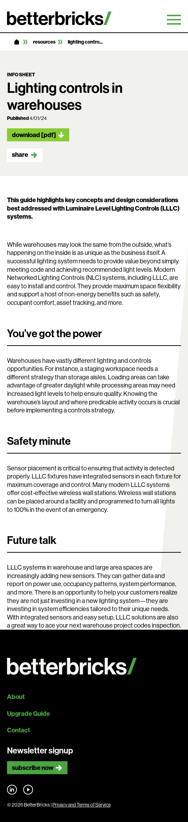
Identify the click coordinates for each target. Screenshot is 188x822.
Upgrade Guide (28, 713)
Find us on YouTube (28, 790)
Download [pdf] (34, 135)
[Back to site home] (94, 666)
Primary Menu (174, 20)
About (16, 697)
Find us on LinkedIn (12, 790)
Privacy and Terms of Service (81, 805)
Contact (18, 730)
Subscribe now (32, 768)
